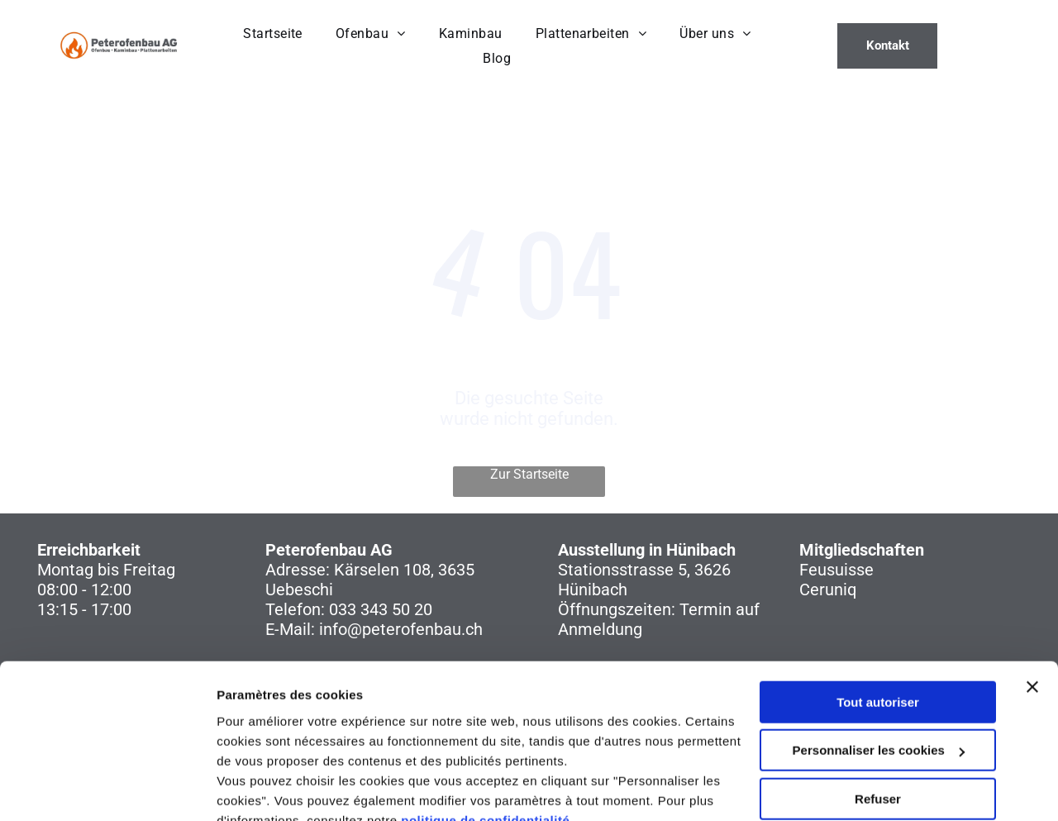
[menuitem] (272, 33)
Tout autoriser (877, 625)
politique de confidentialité (485, 743)
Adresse (295, 570)
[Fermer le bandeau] (1032, 609)
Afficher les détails (272, 788)
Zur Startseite (529, 474)
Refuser (878, 721)
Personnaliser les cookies (879, 673)
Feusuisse (836, 570)
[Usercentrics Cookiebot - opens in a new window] (107, 788)
